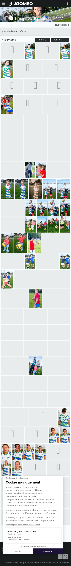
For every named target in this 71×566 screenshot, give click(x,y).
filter (43, 39)
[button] (7, 551)
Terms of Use (8, 545)
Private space (61, 24)
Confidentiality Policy (12, 547)
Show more (35, 532)
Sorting (60, 39)
